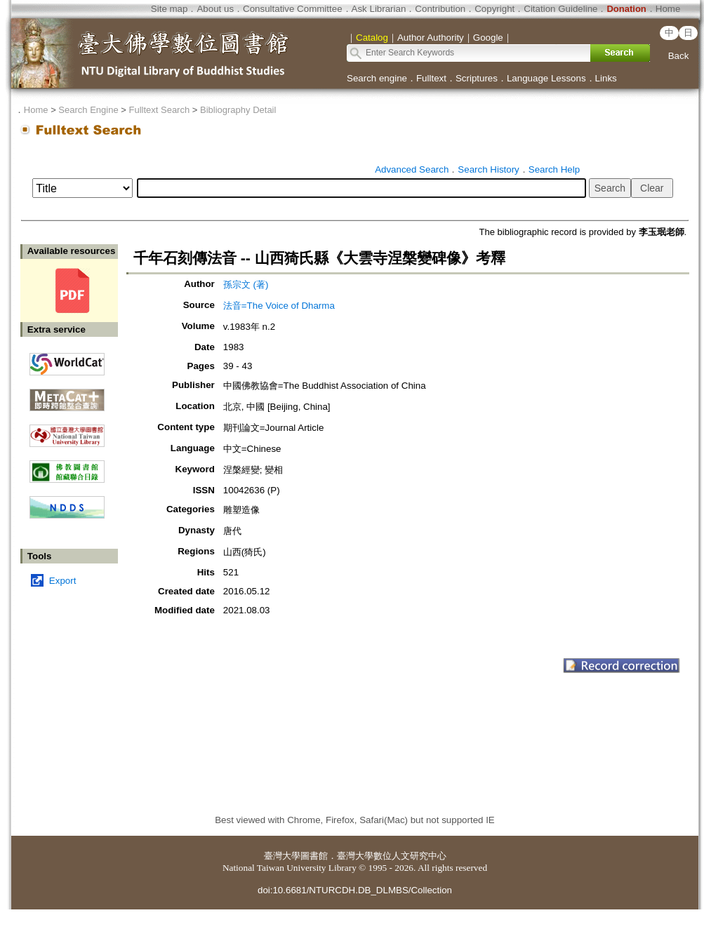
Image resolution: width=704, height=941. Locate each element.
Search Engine (88, 110)
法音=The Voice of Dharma (279, 305)
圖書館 (314, 855)
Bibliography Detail (238, 110)
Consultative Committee (292, 9)
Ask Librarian (379, 9)
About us (215, 9)
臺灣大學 (282, 855)
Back (678, 56)
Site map (169, 9)
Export (63, 580)
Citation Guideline (560, 9)
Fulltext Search (159, 110)
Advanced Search (412, 169)
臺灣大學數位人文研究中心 (391, 855)
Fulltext (431, 78)
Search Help (554, 169)
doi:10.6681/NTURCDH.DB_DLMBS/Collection (355, 890)
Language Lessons (546, 78)
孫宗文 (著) (246, 284)
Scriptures (477, 78)
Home (668, 9)
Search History (488, 169)
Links (606, 78)
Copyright (494, 9)
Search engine (377, 78)
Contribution (440, 9)
